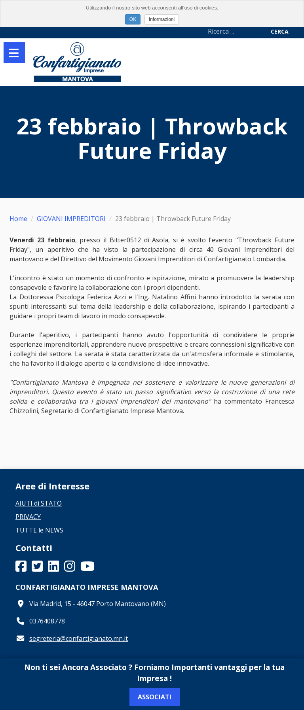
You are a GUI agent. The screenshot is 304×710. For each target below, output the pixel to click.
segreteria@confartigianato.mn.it (78, 638)
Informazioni (162, 19)
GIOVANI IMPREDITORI (71, 218)
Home (18, 218)
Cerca (280, 31)
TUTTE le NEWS (39, 530)
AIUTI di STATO (38, 503)
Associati (154, 697)
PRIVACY (28, 516)
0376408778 (47, 621)
